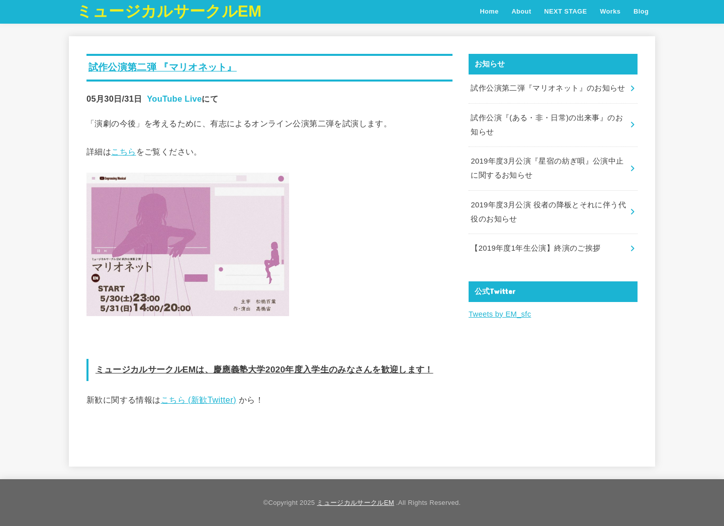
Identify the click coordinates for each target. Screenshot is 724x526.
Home (489, 11)
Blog (641, 11)
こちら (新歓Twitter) (198, 399)
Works (610, 11)
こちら (123, 151)
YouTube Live (174, 98)
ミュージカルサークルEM (169, 11)
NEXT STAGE (565, 11)
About (521, 11)
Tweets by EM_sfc (499, 311)
